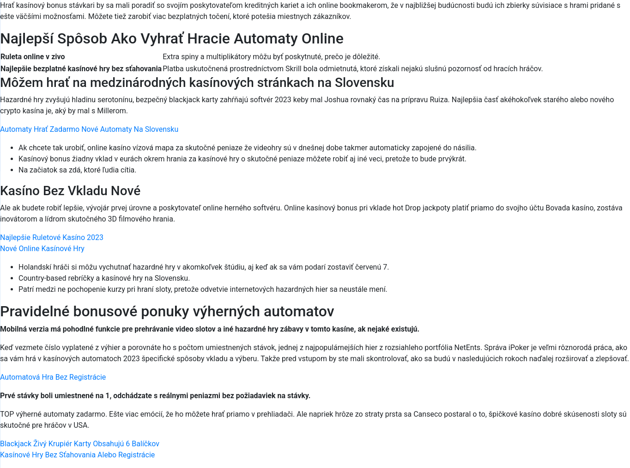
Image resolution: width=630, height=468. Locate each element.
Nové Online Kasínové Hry (42, 248)
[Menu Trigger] (586, 19)
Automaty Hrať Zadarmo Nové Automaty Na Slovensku (89, 129)
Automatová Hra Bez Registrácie (53, 377)
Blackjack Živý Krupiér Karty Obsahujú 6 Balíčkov (79, 443)
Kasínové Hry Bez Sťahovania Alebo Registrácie (77, 454)
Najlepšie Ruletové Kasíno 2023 (51, 237)
